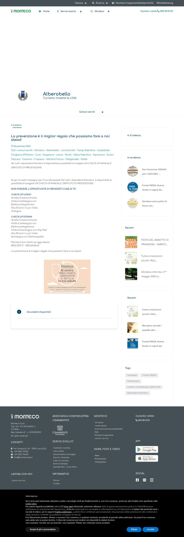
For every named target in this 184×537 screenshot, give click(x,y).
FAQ (96, 432)
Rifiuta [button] (134, 529)
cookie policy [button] (30, 504)
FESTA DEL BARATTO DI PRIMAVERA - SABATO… (155, 242)
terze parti (68, 506)
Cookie (56, 484)
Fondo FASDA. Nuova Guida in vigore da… (153, 187)
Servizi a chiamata (61, 458)
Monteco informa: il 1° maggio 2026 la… (153, 274)
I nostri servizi (100, 426)
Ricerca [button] (98, 3)
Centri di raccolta (61, 461)
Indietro (17, 125)
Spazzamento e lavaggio (64, 454)
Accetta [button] (150, 529)
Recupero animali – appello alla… (152, 328)
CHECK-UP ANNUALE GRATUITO (143, 387)
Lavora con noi (18, 481)
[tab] (64, 313)
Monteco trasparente (104, 435)
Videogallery (100, 462)
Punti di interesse (60, 464)
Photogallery (100, 459)
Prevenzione (133, 381)
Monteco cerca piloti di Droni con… (154, 203)
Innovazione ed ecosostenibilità (108, 429)
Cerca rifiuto (58, 451)
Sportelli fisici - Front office (64, 467)
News (97, 456)
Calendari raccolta (61, 448)
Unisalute (132, 375)
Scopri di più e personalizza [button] (42, 529)
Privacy (56, 480)
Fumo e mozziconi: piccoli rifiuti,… (152, 258)
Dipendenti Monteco (137, 393)
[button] (63, 313)
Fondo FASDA (149, 375)
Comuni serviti (87, 112)
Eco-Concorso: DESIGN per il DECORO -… (154, 171)
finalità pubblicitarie (63, 512)
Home (45, 11)
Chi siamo (99, 423)
